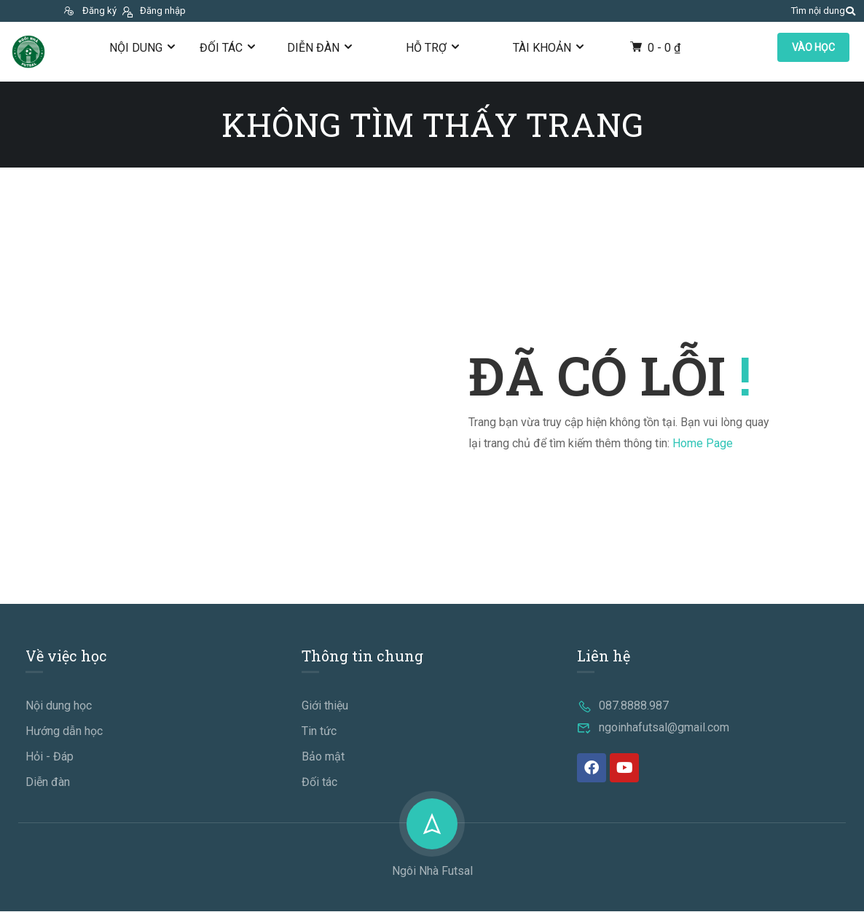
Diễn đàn (313, 48)
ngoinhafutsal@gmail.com (653, 728)
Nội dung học (58, 706)
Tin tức (319, 732)
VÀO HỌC (813, 47)
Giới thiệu (325, 706)
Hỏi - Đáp (49, 757)
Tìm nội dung (818, 10)
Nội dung (135, 48)
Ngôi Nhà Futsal (432, 871)
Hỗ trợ (426, 48)
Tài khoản (542, 48)
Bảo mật (323, 757)
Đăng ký (90, 10)
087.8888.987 (623, 706)
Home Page (702, 443)
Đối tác (221, 48)
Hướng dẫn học (64, 732)
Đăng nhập (153, 10)
